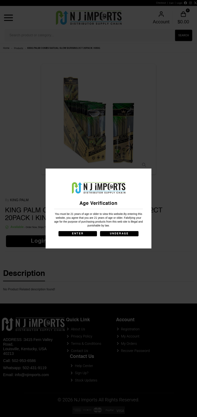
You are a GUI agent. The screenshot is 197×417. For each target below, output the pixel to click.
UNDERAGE (119, 233)
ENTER (77, 233)
